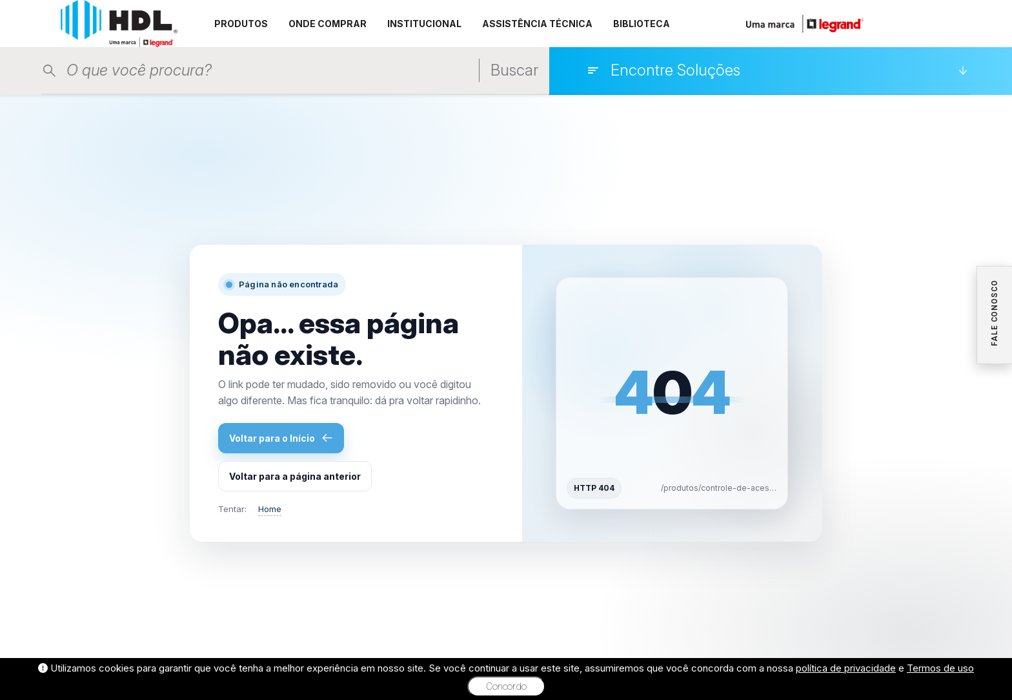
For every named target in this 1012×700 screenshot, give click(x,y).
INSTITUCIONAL (424, 23)
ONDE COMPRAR (327, 23)
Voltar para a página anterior (295, 476)
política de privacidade (846, 668)
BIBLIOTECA (641, 23)
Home (269, 509)
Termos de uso (940, 668)
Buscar (514, 70)
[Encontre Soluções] (777, 70)
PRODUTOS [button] (241, 23)
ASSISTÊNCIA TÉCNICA (537, 23)
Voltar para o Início (281, 438)
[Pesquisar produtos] (240, 70)
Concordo (506, 686)
